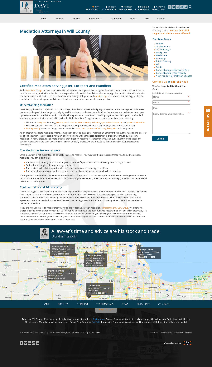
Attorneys (59, 18)
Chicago (111, 6)
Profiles (63, 304)
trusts (84, 128)
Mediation (161, 55)
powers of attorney (97, 128)
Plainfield (143, 6)
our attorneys (100, 96)
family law (41, 122)
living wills (112, 128)
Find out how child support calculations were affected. (171, 32)
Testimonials (116, 18)
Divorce (159, 43)
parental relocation (136, 122)
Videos (133, 18)
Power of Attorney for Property (171, 73)
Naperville (159, 6)
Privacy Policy (166, 332)
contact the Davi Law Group (115, 207)
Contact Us (159, 81)
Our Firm (76, 18)
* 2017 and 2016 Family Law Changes (174, 75)
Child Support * (163, 46)
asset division (70, 122)
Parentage (161, 58)
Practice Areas (95, 18)
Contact (161, 18)
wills (78, 128)
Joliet (95, 6)
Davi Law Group (34, 90)
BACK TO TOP (106, 309)
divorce (59, 122)
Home (43, 18)
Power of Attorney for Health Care (172, 70)
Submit (160, 139)
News (146, 18)
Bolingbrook (99, 319)
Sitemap (188, 332)
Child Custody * (163, 49)
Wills (158, 64)
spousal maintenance (111, 122)
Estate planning (33, 128)
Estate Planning (163, 61)
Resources (143, 304)
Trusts (159, 67)
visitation (96, 122)
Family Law (161, 52)
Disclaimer (178, 332)
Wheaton (126, 6)
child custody (84, 122)
